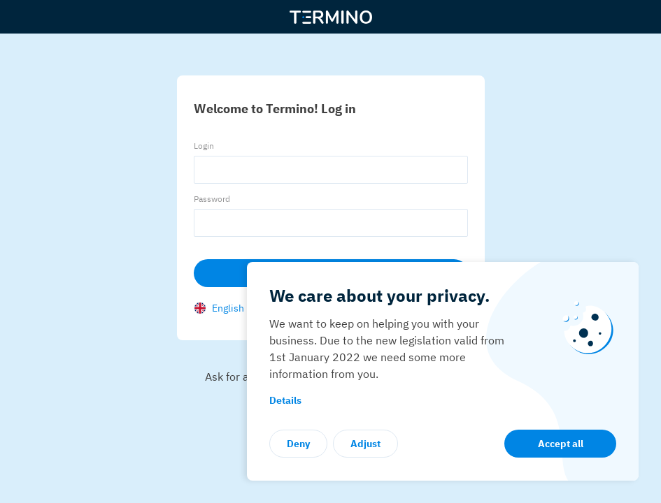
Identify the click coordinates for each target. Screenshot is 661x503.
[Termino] (331, 17)
